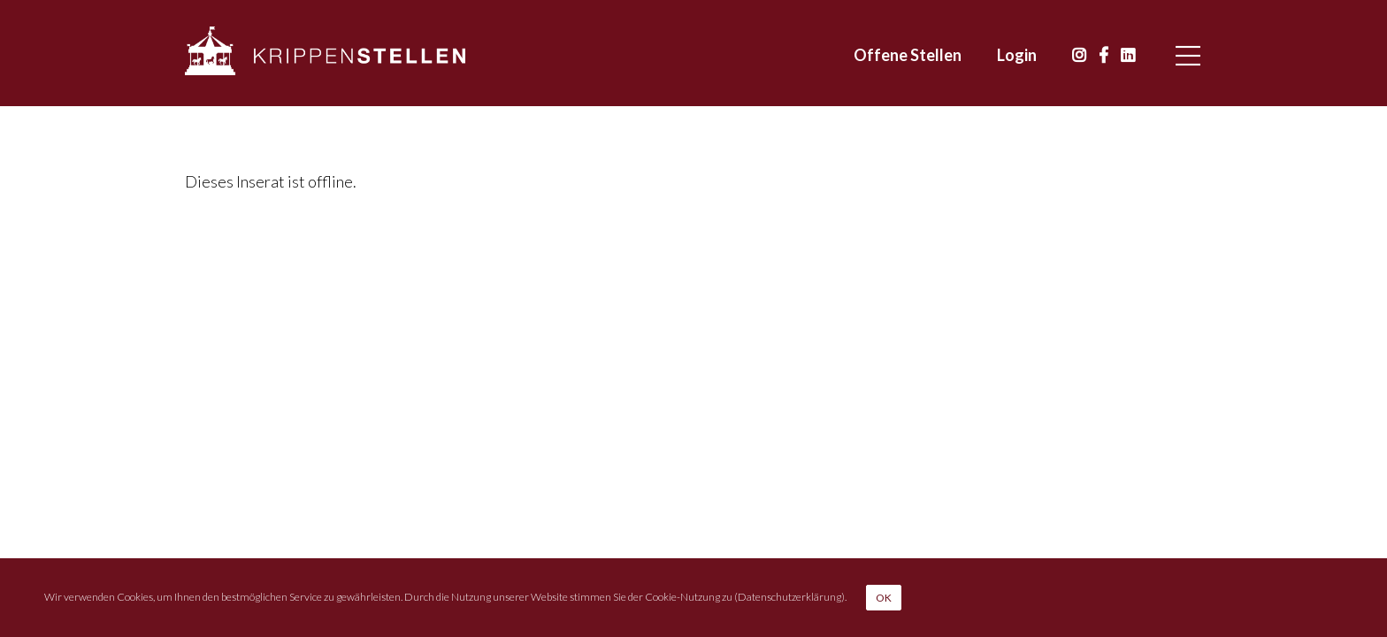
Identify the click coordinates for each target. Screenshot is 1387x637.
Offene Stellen (908, 55)
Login (1017, 55)
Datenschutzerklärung (789, 595)
